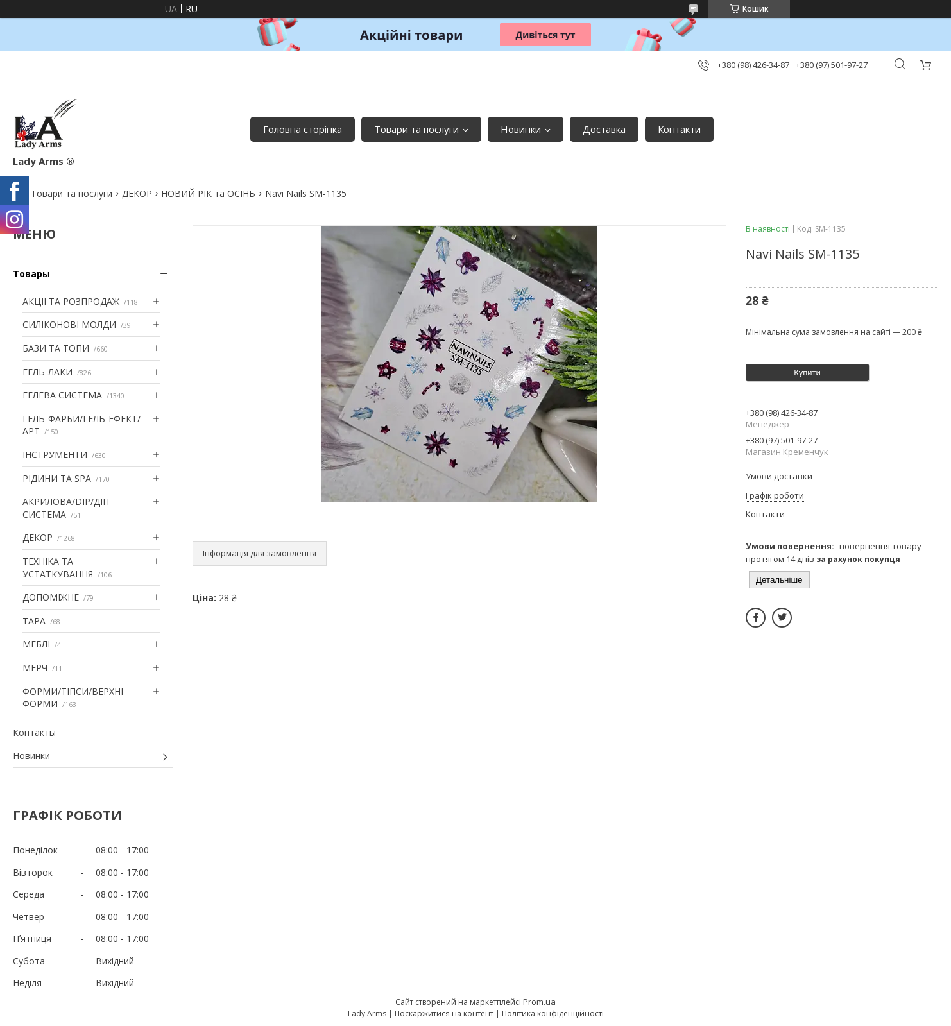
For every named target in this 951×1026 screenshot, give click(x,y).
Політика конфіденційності (553, 1013)
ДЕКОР (137, 193)
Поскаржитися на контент (444, 1013)
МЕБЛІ (36, 644)
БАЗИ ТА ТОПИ (55, 348)
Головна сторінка (302, 129)
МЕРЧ (34, 668)
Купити (807, 372)
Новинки (521, 129)
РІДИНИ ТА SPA (56, 478)
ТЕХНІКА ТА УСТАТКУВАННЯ (57, 567)
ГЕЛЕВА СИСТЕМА (62, 395)
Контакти (679, 129)
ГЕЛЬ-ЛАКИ (47, 372)
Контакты (34, 732)
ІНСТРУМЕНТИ (54, 455)
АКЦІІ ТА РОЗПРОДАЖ (70, 301)
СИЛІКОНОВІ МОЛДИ (69, 324)
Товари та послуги (416, 129)
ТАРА (34, 621)
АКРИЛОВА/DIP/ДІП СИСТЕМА (65, 507)
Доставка (604, 129)
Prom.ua (539, 1001)
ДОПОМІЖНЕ (50, 597)
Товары (31, 274)
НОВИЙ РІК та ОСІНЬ (208, 193)
